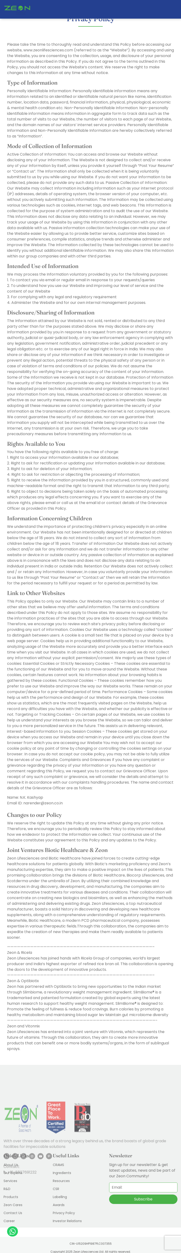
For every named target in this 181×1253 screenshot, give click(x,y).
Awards (59, 1205)
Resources (61, 1181)
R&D (7, 1189)
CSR (56, 1189)
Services (10, 1181)
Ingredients (62, 1172)
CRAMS (58, 1164)
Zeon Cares (13, 1205)
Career (9, 1221)
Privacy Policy (64, 1213)
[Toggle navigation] (173, 9)
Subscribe (143, 1199)
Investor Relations (67, 1221)
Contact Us (13, 1213)
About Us (11, 1164)
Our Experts (13, 1172)
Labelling (60, 1197)
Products (11, 1197)
